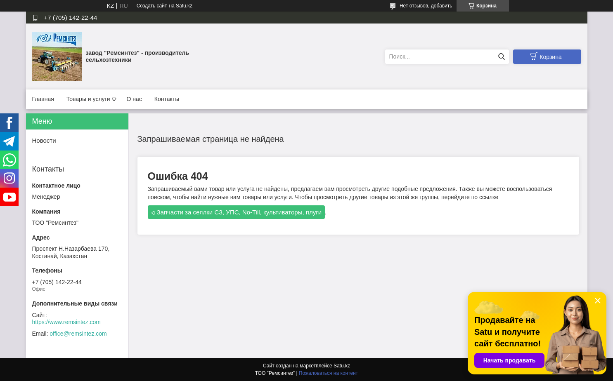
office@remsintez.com (78, 333)
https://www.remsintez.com (66, 322)
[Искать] (502, 56)
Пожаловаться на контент (328, 373)
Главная (43, 99)
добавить (441, 6)
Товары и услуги (88, 99)
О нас (134, 99)
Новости (44, 140)
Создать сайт (152, 6)
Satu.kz (342, 366)
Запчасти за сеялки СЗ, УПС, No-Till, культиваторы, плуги (239, 212)
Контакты (166, 99)
